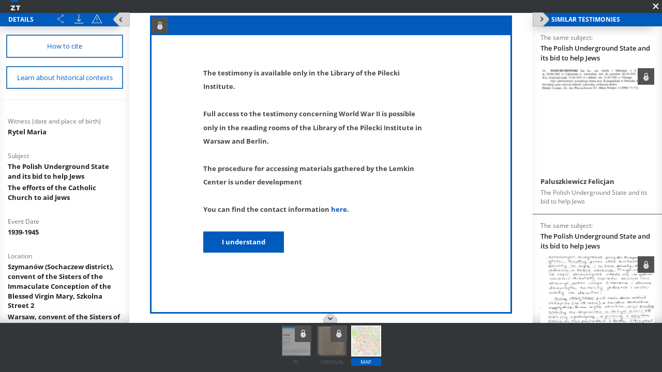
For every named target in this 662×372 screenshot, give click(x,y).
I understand (243, 241)
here (339, 209)
